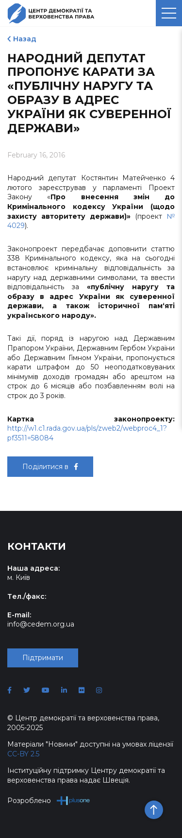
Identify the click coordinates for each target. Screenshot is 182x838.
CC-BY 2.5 (23, 754)
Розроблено (48, 800)
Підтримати (42, 657)
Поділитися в (50, 466)
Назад (24, 39)
